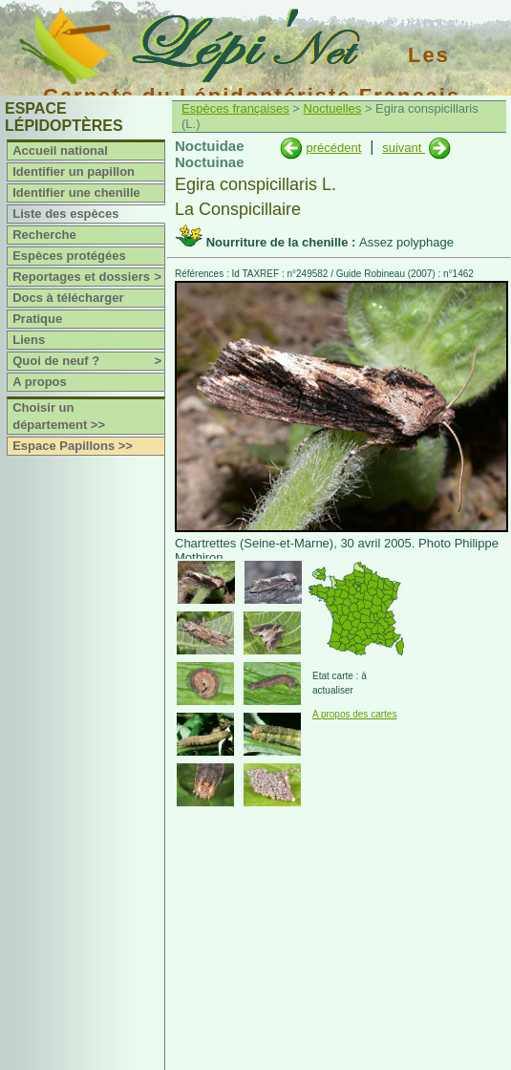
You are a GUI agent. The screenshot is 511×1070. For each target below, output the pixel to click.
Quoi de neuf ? (88, 361)
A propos (39, 381)
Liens (28, 339)
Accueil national (60, 150)
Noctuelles (333, 108)
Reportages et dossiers (88, 277)
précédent (333, 147)
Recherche (43, 234)
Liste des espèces (65, 213)
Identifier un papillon (73, 171)
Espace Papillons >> (72, 446)
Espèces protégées (69, 255)
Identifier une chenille (76, 192)
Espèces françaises (235, 108)
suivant (403, 147)
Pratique (37, 318)
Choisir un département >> (58, 416)
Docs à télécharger (67, 297)
